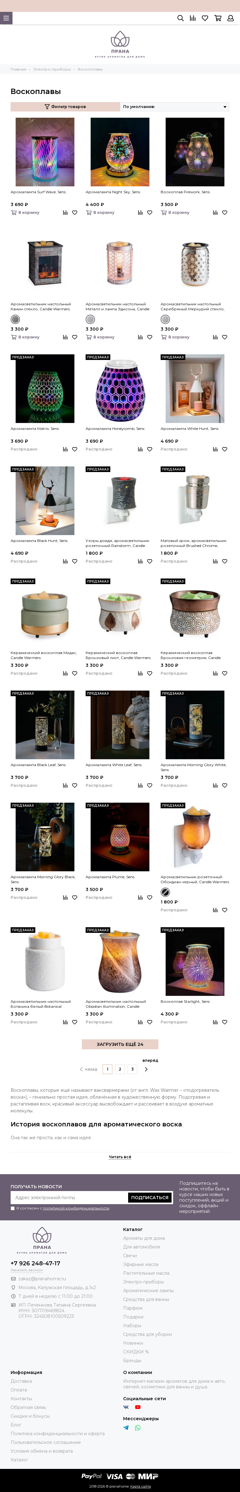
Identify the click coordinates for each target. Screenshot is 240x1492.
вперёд (150, 1065)
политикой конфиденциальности (76, 1208)
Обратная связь (28, 1407)
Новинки (133, 1343)
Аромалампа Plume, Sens (110, 876)
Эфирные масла (140, 1264)
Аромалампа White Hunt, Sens (189, 428)
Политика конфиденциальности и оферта (58, 1433)
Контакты (21, 1398)
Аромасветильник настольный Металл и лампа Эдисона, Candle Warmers (117, 307)
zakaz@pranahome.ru (42, 1279)
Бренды (132, 1360)
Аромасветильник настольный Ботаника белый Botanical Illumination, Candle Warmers (41, 1004)
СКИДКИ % (136, 1352)
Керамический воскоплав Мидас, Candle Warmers (44, 655)
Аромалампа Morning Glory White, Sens (194, 767)
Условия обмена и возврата (42, 1451)
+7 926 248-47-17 (35, 1263)
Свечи (130, 1255)
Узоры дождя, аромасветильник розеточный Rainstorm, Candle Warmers (117, 543)
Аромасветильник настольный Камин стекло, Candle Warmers (41, 306)
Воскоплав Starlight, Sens (185, 1001)
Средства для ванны (146, 1299)
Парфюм (132, 1308)
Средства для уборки (147, 1334)
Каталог (19, 1460)
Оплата (19, 1390)
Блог (16, 1425)
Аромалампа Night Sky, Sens (113, 192)
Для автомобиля (141, 1247)
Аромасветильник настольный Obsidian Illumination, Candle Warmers (116, 1004)
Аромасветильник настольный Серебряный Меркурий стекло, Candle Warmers (193, 307)
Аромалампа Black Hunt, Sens (39, 540)
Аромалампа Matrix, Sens (35, 428)
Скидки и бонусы (30, 1416)
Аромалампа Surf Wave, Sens (38, 192)
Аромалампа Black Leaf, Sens (38, 764)
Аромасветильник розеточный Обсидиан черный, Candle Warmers (195, 879)
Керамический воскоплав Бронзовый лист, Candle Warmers (118, 655)
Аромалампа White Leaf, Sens (114, 764)
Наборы (132, 1325)
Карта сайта (140, 1486)
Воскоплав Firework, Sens (185, 192)
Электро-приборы (143, 1282)
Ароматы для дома (144, 1238)
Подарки (133, 1317)
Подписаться (149, 1197)
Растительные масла (146, 1273)
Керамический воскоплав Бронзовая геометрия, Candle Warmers (191, 655)
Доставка (21, 1381)
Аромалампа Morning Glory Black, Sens (43, 879)
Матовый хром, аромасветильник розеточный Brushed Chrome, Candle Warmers (194, 543)
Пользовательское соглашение (46, 1442)
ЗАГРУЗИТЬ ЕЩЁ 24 (120, 1044)
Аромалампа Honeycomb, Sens (115, 428)
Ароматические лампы (148, 1290)
